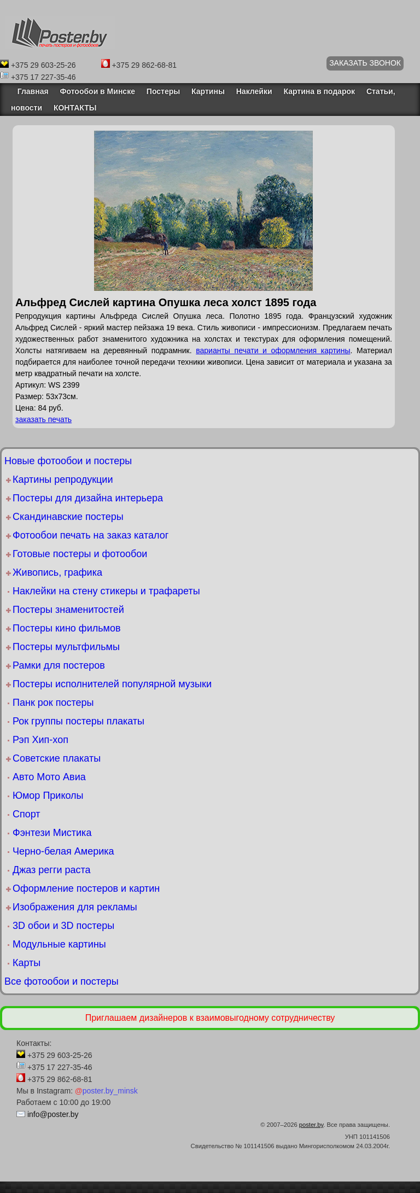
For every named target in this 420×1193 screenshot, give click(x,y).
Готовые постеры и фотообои (80, 553)
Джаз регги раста (52, 869)
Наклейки (254, 91)
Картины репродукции (63, 479)
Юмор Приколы (48, 795)
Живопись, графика (57, 572)
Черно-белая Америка (63, 851)
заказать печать (43, 419)
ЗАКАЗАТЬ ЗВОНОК (365, 63)
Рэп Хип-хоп (40, 739)
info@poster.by (53, 1114)
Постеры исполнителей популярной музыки (112, 684)
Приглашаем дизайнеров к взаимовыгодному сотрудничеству (210, 1017)
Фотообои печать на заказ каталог (90, 535)
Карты (26, 962)
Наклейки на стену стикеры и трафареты (106, 591)
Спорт (26, 814)
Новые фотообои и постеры (68, 460)
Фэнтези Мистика (52, 832)
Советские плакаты (57, 758)
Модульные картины (59, 944)
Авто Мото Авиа (49, 776)
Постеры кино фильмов (67, 628)
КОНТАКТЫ (75, 107)
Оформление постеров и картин (86, 888)
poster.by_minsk (106, 1090)
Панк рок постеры (53, 702)
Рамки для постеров (59, 665)
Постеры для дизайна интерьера (88, 498)
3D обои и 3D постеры (63, 925)
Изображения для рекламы (75, 907)
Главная (30, 91)
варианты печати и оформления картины (273, 350)
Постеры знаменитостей (68, 609)
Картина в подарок (319, 91)
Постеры (163, 91)
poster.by (311, 1124)
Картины (208, 91)
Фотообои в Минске (97, 91)
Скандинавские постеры (68, 516)
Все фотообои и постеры (61, 981)
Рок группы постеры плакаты (78, 721)
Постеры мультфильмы (66, 646)
